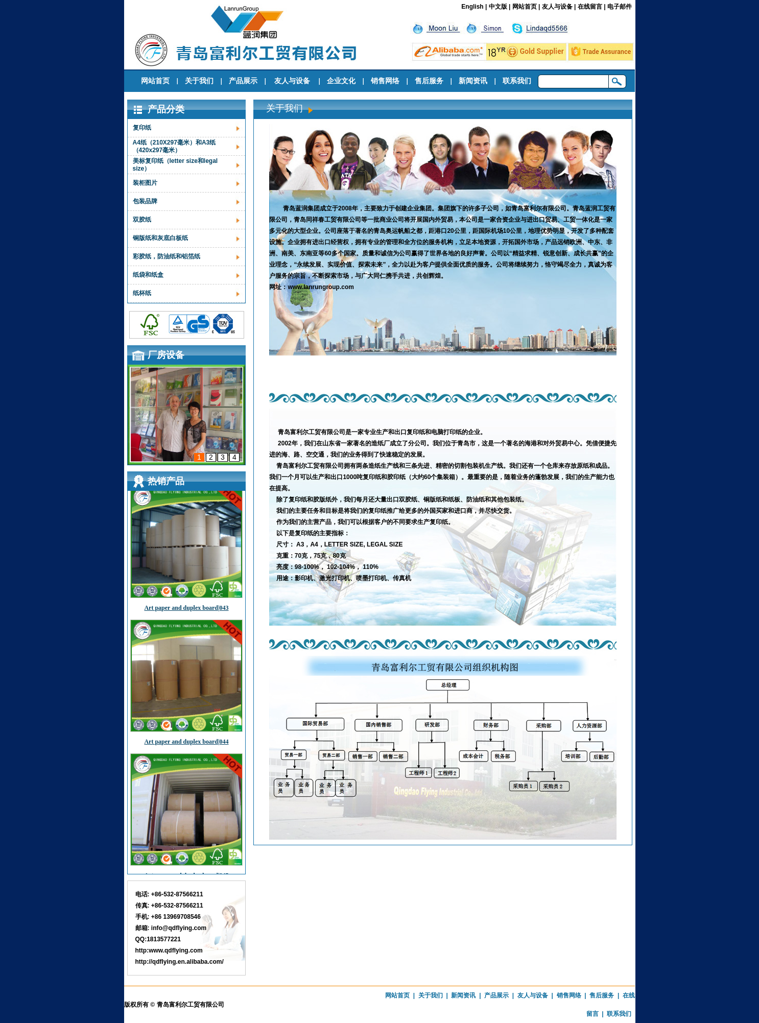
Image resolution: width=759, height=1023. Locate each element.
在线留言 (590, 6)
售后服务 (429, 81)
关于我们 (199, 81)
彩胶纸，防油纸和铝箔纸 (166, 256)
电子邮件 (619, 6)
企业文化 (341, 81)
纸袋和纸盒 (148, 274)
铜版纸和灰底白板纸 (160, 238)
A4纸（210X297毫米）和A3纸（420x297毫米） (174, 146)
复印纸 (142, 127)
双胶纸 (142, 219)
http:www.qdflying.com (169, 950)
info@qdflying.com (178, 928)
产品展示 (243, 81)
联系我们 (517, 81)
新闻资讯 (473, 81)
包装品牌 (145, 201)
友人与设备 (557, 6)
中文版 (498, 6)
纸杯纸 (142, 293)
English (472, 6)
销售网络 (385, 81)
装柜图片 (145, 182)
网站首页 (524, 6)
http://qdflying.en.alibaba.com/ (179, 961)
